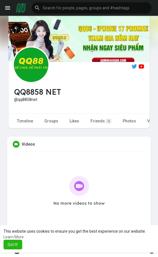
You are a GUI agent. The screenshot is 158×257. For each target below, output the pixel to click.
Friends (100, 121)
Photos (129, 121)
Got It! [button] (13, 244)
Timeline (25, 121)
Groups (51, 121)
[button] (91, 8)
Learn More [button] (13, 237)
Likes (74, 121)
